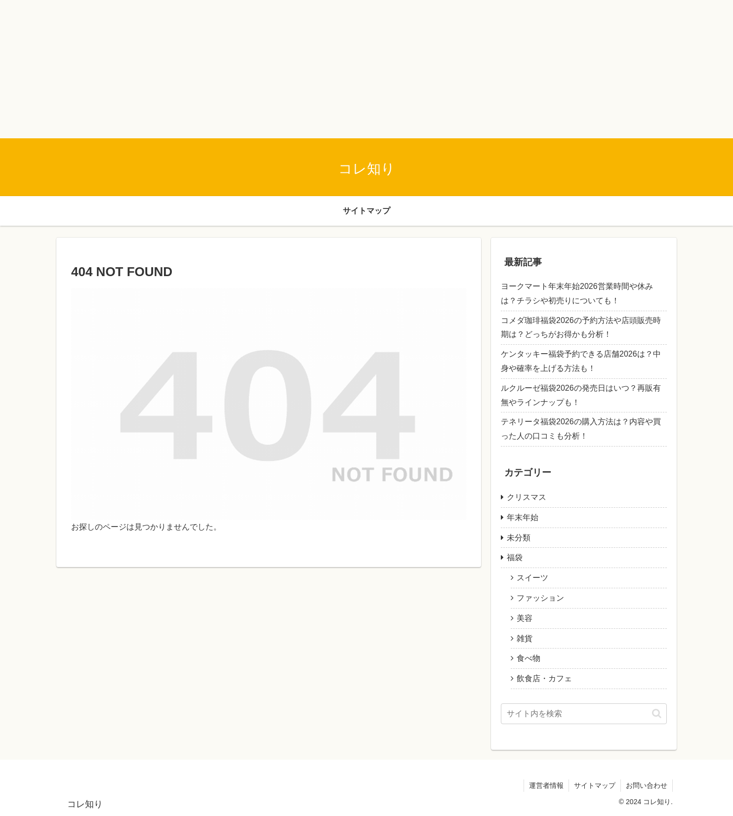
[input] (584, 713)
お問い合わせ (646, 785)
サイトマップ (594, 785)
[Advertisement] (296, 69)
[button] (656, 713)
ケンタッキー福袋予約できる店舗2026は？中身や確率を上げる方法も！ (581, 361)
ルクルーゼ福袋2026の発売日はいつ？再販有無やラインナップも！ (581, 395)
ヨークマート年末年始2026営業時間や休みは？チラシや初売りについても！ (577, 293)
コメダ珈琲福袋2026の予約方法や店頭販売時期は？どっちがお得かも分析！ (581, 327)
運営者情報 (546, 785)
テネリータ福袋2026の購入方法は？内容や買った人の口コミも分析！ (581, 428)
